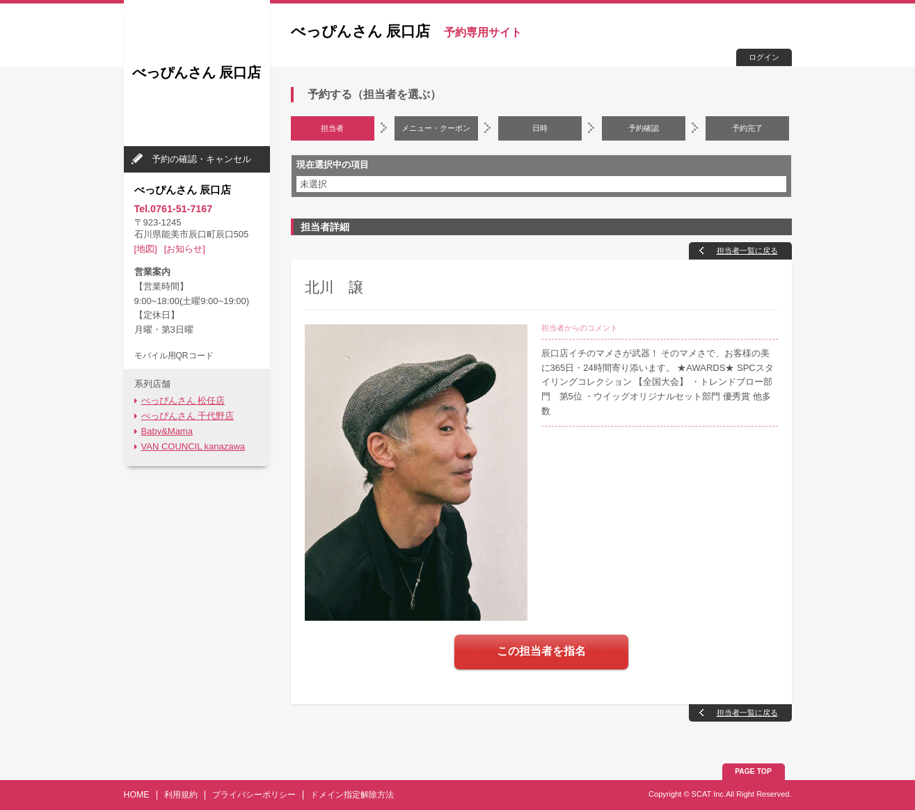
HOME (137, 795)
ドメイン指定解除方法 (352, 795)
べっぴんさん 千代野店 (187, 416)
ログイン (764, 57)
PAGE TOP (753, 771)
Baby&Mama (167, 431)
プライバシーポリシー (254, 795)
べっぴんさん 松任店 (183, 400)
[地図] (145, 249)
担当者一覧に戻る (747, 250)
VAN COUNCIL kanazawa (193, 446)
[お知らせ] (184, 249)
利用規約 (181, 795)
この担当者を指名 (541, 651)
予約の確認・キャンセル (201, 159)
